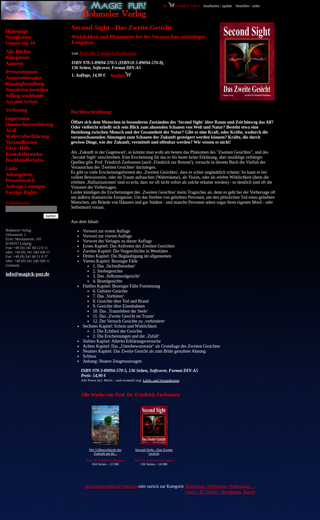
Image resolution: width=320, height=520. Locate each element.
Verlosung (16, 110)
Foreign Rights (21, 192)
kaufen (121, 75)
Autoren (14, 63)
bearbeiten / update (217, 6)
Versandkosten (21, 142)
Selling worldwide (25, 95)
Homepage (17, 31)
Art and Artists (22, 101)
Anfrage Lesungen (25, 186)
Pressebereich (20, 180)
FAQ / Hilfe (18, 148)
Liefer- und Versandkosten (161, 380)
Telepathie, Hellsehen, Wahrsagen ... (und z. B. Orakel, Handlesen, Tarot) (220, 488)
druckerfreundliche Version (111, 486)
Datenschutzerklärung (29, 124)
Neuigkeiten (18, 37)
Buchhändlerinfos (25, 160)
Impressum (18, 118)
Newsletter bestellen (27, 89)
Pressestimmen (22, 71)
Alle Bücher (18, 51)
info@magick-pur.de (27, 274)
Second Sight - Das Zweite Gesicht (153, 451)
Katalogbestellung (25, 83)
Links (12, 168)
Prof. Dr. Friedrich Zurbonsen (108, 53)
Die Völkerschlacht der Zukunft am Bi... (105, 451)
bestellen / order (248, 6)
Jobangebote (19, 174)
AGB (11, 130)
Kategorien (17, 57)
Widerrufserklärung (27, 136)
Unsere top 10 (20, 43)
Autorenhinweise (24, 77)
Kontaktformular (24, 154)
